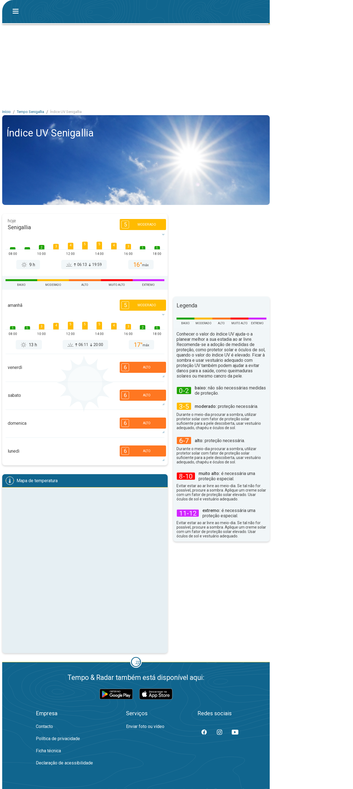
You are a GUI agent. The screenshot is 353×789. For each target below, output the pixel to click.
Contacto (44, 726)
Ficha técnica (48, 750)
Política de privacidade (58, 738)
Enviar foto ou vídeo (145, 726)
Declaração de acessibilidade (64, 763)
